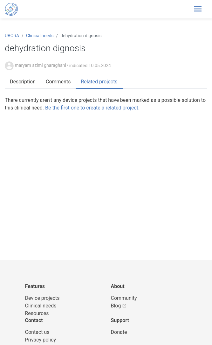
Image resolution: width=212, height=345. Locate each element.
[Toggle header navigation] (197, 9)
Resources (37, 313)
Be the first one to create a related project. (92, 108)
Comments (58, 82)
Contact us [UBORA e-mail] (37, 332)
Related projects (99, 82)
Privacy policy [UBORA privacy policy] (40, 340)
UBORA (12, 35)
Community (124, 298)
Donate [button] (119, 332)
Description (23, 82)
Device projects (42, 298)
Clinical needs (40, 35)
